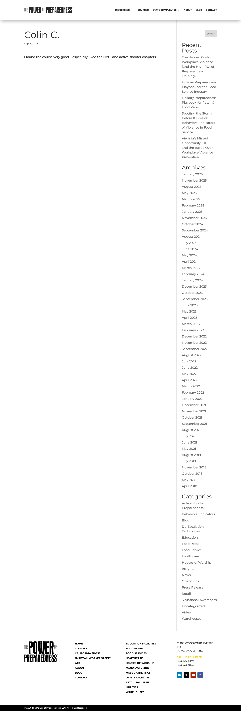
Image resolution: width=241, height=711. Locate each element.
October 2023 (192, 293)
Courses (143, 9)
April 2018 (189, 486)
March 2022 (191, 386)
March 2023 (191, 324)
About (188, 9)
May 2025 (189, 193)
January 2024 (192, 280)
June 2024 (190, 249)
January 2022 (192, 399)
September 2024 (195, 230)
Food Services (136, 653)
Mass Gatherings (138, 672)
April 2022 (189, 380)
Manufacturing (137, 667)
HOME (79, 643)
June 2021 (189, 442)
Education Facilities (141, 643)
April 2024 (190, 262)
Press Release (193, 587)
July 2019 (189, 461)
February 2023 (193, 330)
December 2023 (194, 286)
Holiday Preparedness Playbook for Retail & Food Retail (199, 102)
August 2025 (191, 187)
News (186, 575)
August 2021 (191, 430)
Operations (190, 581)
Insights (188, 569)
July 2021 (189, 436)
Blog (199, 9)
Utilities (132, 687)
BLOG (78, 672)
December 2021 (194, 405)
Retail (186, 594)
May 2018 (189, 480)
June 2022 (190, 368)
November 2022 (194, 343)
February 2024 (193, 274)
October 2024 (192, 224)
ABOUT (79, 667)
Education (190, 537)
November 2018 (194, 467)
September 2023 (195, 299)
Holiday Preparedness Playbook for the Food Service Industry (199, 87)
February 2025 (193, 205)
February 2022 (193, 392)
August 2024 (192, 237)
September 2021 (194, 424)
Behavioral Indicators (198, 514)
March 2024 (191, 268)
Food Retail (191, 544)
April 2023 (189, 318)
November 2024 (194, 218)
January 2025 (192, 212)
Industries (122, 9)
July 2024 (189, 243)
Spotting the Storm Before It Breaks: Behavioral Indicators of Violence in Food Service (198, 123)
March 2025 (191, 199)
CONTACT (81, 677)
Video (186, 612)
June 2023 (190, 305)
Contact (211, 9)
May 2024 (189, 255)
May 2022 (189, 374)
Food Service (192, 550)
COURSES (81, 648)
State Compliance (164, 9)
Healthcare (190, 556)
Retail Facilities (137, 682)
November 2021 (194, 411)
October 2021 (192, 417)
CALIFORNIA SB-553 (87, 653)
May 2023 (189, 311)
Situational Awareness (199, 600)
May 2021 (189, 449)
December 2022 (194, 336)
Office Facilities (138, 677)
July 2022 (189, 361)
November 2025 (194, 180)
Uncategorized (193, 606)
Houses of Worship (196, 562)
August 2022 (191, 355)
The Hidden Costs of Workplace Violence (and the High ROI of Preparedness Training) (198, 66)
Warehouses (191, 619)
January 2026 (192, 174)
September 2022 (195, 349)
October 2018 (192, 474)
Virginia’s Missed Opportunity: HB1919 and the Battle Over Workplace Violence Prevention (198, 148)
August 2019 (191, 455)
